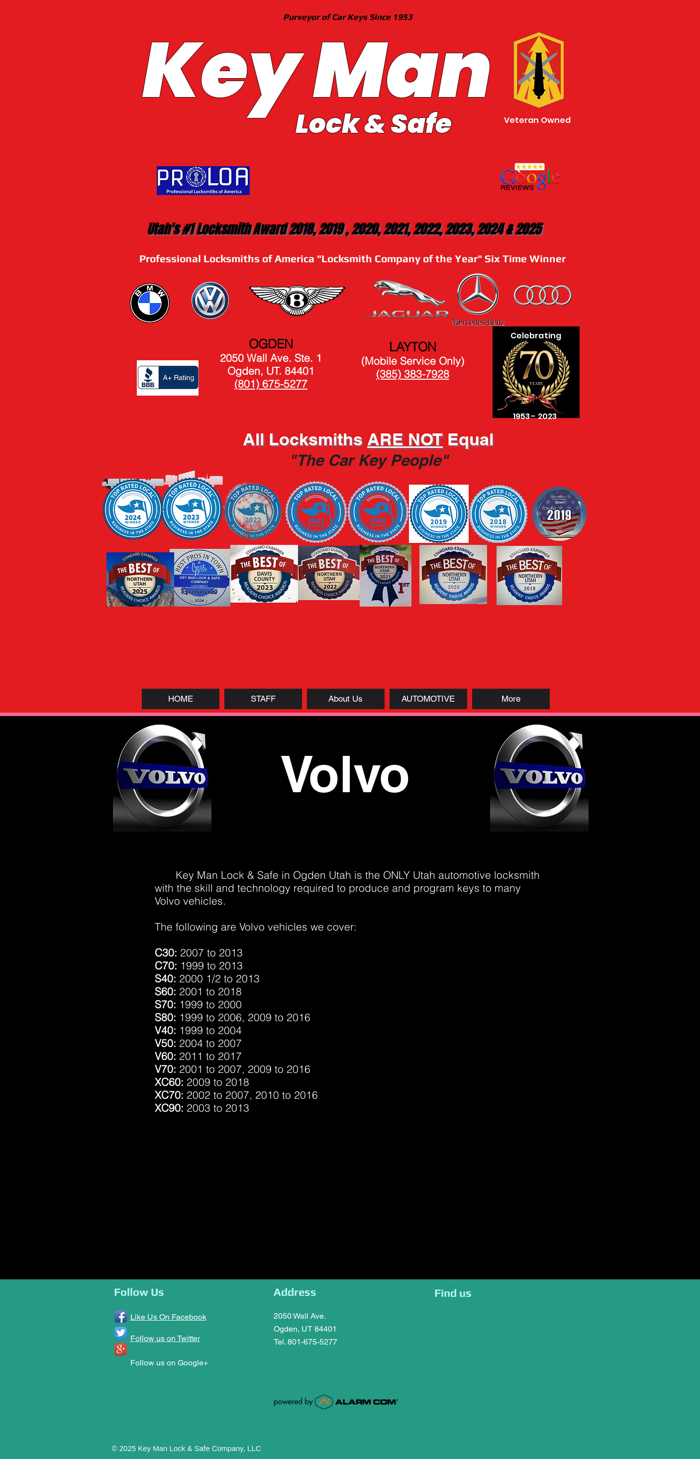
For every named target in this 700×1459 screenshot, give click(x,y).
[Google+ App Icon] (120, 1349)
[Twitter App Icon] (120, 1333)
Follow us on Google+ (169, 1362)
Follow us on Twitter (165, 1338)
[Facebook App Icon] (120, 1316)
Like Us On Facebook (168, 1317)
